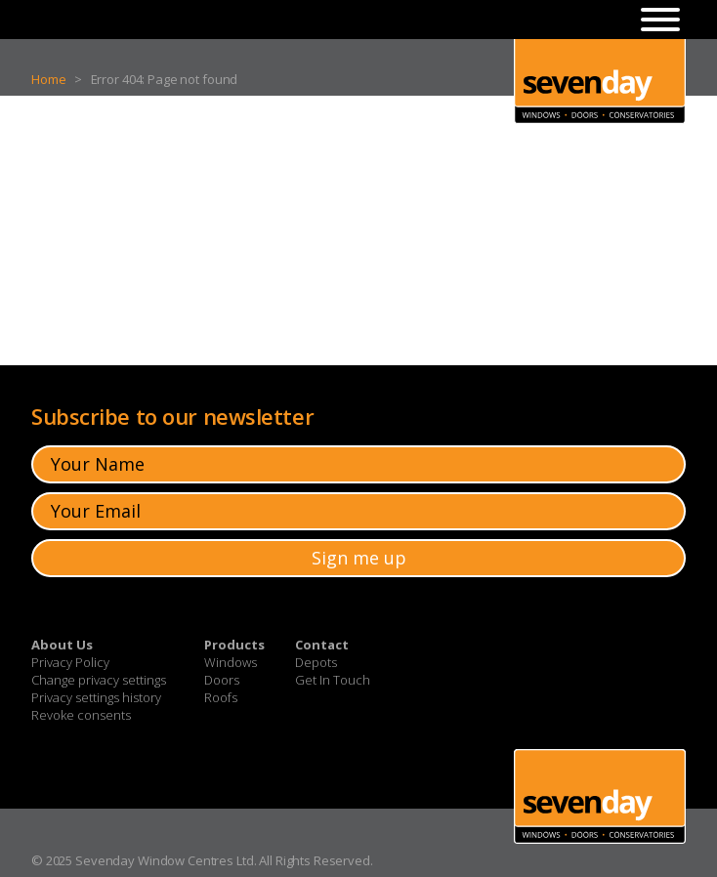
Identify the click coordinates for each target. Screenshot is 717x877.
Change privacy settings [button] (98, 680)
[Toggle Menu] (660, 19)
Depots (316, 662)
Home (48, 79)
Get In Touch (332, 680)
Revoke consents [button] (81, 715)
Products (234, 644)
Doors (221, 680)
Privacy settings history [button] (96, 697)
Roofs (220, 697)
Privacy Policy (70, 662)
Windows (230, 662)
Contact (322, 644)
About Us (62, 644)
